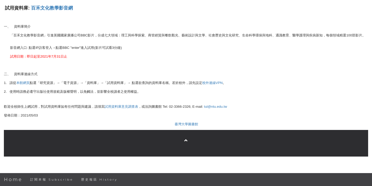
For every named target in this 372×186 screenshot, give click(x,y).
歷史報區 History (99, 179)
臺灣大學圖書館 (186, 124)
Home (13, 179)
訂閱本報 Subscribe (51, 179)
